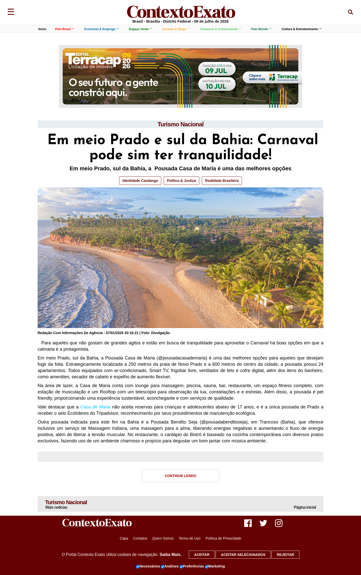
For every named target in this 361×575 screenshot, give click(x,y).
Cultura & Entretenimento (301, 29)
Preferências (192, 566)
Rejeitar (285, 555)
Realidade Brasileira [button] (222, 181)
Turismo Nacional (180, 124)
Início (42, 29)
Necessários (148, 566)
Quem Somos (163, 538)
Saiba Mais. (171, 554)
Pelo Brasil (64, 29)
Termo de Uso (190, 538)
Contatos (140, 538)
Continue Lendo (180, 476)
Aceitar (201, 555)
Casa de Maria (95, 406)
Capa (124, 538)
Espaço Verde (140, 29)
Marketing (215, 566)
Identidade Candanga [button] (140, 181)
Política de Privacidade (223, 538)
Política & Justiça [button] (181, 181)
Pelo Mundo (261, 29)
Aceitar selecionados (243, 555)
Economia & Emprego (101, 29)
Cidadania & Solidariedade (220, 29)
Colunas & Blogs (175, 29)
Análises (170, 566)
